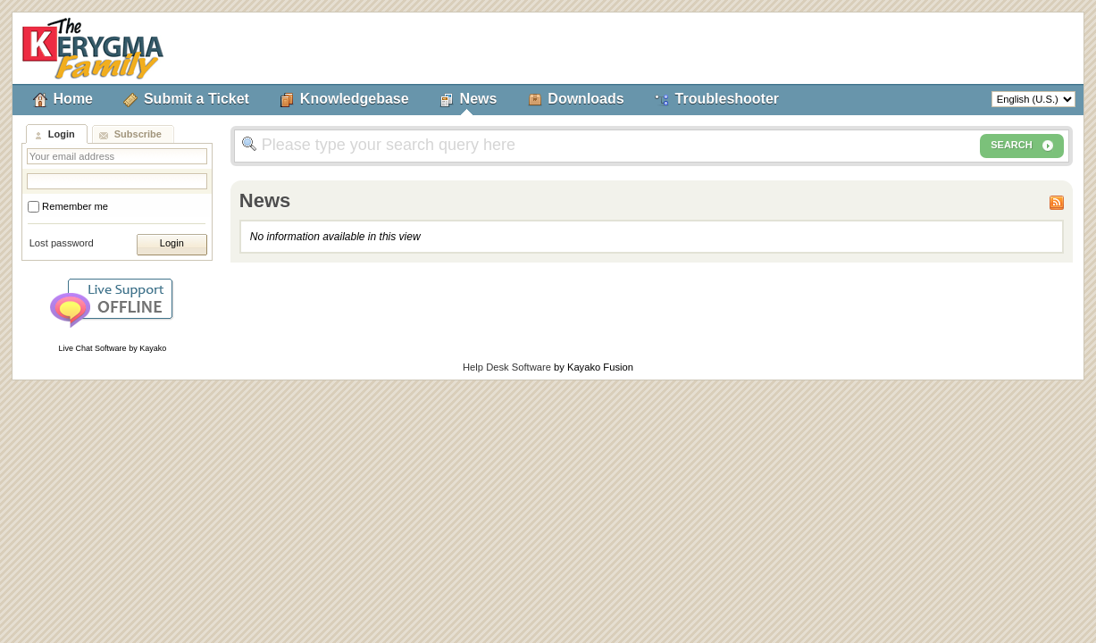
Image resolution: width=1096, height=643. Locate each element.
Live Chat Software (93, 348)
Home (73, 98)
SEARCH (1022, 145)
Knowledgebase (354, 98)
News (479, 98)
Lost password (61, 243)
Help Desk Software (507, 367)
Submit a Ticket (196, 98)
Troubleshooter (727, 98)
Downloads (585, 98)
